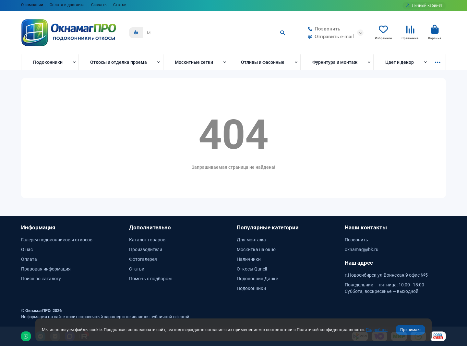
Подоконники (48, 62)
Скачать (99, 5)
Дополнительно (150, 227)
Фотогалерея (143, 259)
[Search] (216, 32)
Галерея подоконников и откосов (56, 239)
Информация (38, 227)
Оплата (29, 259)
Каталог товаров (147, 239)
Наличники (249, 259)
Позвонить (322, 28)
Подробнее (377, 329)
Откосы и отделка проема (118, 62)
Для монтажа (251, 239)
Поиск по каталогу (41, 278)
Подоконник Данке (257, 278)
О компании (32, 5)
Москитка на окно (256, 249)
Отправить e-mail (329, 36)
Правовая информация (46, 268)
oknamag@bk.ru (361, 249)
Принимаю (410, 330)
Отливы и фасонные (262, 62)
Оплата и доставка (67, 5)
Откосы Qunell (252, 268)
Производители (145, 249)
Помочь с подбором (150, 278)
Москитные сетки (194, 62)
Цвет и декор (399, 62)
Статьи (119, 5)
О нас (27, 249)
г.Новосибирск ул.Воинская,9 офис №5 (386, 275)
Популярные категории (268, 227)
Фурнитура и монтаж (334, 62)
